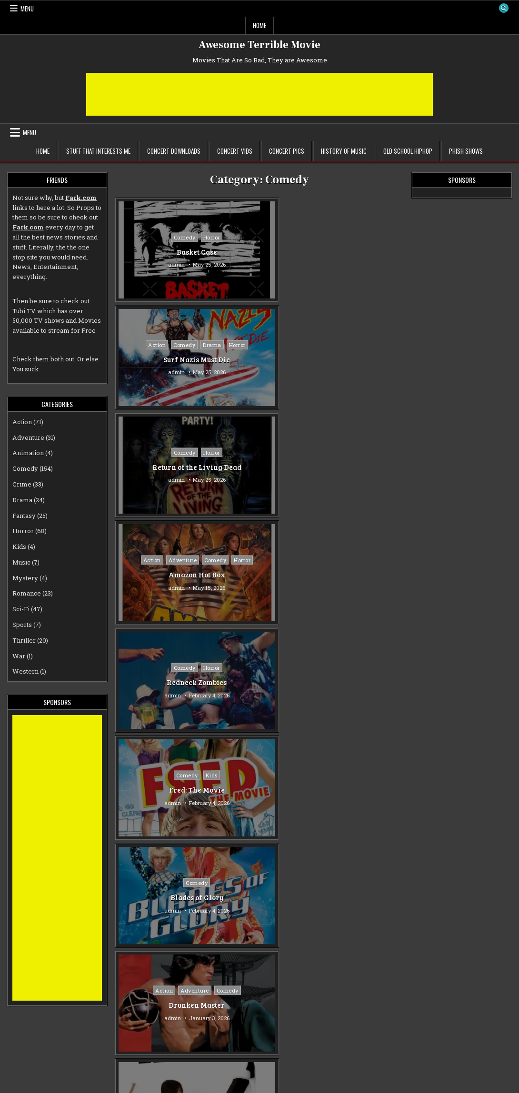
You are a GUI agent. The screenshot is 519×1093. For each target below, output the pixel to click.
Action (230, 231)
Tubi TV (24, 311)
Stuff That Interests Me (98, 151)
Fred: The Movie (356, 359)
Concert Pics (286, 151)
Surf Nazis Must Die (259, 256)
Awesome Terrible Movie (259, 44)
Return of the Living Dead (356, 251)
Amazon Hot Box (161, 364)
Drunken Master (259, 472)
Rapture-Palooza (259, 1005)
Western (25, 671)
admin (141, 264)
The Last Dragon (259, 574)
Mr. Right (356, 1010)
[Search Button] (503, 8)
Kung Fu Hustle (356, 467)
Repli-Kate (356, 790)
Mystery (25, 578)
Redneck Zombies (259, 359)
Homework (259, 790)
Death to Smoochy (357, 897)
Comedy (149, 236)
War (18, 656)
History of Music (344, 151)
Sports (22, 624)
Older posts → (287, 1074)
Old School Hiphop (407, 151)
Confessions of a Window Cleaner (161, 682)
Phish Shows (466, 151)
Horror (176, 236)
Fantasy (384, 452)
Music (177, 560)
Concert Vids (234, 151)
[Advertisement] (259, 94)
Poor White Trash (259, 897)
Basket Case (161, 251)
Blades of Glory (161, 467)
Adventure (173, 339)
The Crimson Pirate (259, 687)
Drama (285, 231)
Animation (28, 452)
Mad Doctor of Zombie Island (356, 682)
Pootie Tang (161, 574)
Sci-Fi (176, 775)
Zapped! (161, 897)
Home (259, 25)
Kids (371, 344)
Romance (259, 672)
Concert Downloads (173, 151)
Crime (274, 882)
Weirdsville (161, 1005)
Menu (27, 8)
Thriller (24, 640)
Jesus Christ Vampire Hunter (356, 574)
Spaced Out (161, 790)
